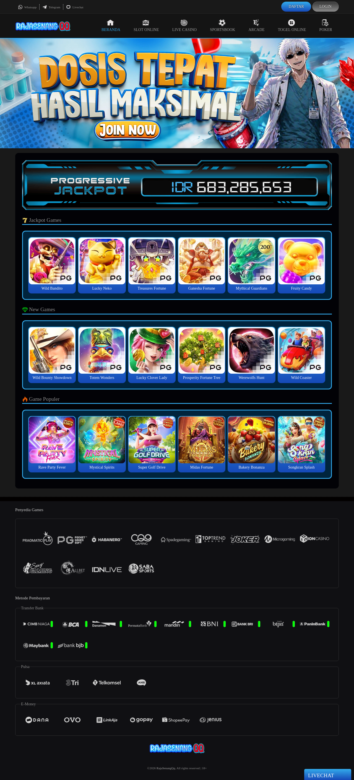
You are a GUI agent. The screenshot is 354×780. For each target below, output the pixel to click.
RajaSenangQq (166, 768)
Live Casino (184, 25)
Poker (325, 25)
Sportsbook (222, 25)
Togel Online (292, 25)
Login (325, 6)
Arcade (257, 25)
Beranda (110, 25)
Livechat (74, 7)
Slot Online (146, 25)
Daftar (296, 6)
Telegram (51, 7)
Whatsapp (27, 7)
